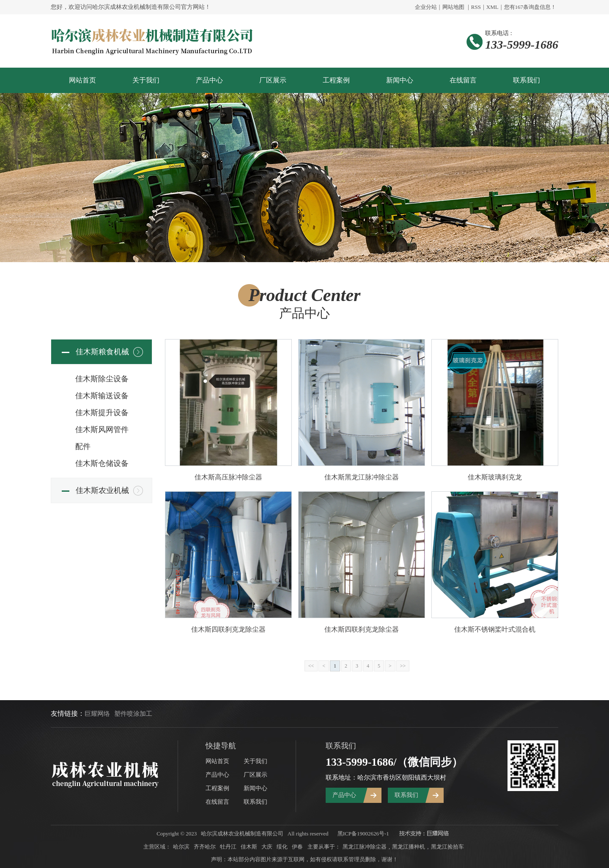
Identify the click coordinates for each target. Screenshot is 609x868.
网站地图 (453, 7)
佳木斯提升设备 (102, 412)
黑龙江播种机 (408, 846)
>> (403, 666)
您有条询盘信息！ (530, 7)
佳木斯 (249, 846)
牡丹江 (228, 846)
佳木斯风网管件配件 (102, 438)
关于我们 (145, 80)
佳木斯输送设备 (102, 396)
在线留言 (463, 80)
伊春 (297, 846)
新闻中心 (399, 80)
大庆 (266, 846)
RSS (476, 7)
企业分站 (426, 7)
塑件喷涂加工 (133, 713)
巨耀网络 (97, 713)
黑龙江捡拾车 (447, 846)
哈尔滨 (181, 846)
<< (311, 666)
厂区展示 (272, 80)
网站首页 (82, 80)
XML (492, 7)
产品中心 (209, 80)
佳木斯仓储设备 (102, 463)
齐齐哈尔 (205, 846)
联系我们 (526, 80)
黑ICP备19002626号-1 (363, 833)
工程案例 (336, 80)
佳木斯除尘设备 (102, 379)
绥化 (282, 846)
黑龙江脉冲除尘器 (365, 846)
